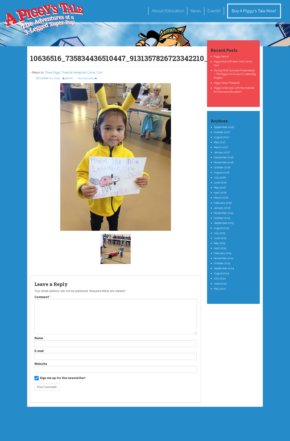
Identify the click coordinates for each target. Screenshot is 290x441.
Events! (214, 11)
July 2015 (219, 233)
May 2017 (219, 142)
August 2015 (221, 228)
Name (38, 338)
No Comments (87, 78)
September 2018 (224, 127)
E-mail (39, 351)
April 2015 (220, 248)
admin (69, 78)
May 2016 (220, 187)
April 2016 (220, 192)
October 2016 (222, 167)
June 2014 (220, 283)
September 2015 (224, 223)
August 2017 (221, 137)
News (196, 11)
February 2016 (223, 202)
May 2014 (220, 288)
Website (40, 363)
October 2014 (222, 263)
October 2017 (222, 132)
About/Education (168, 11)
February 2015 (222, 253)
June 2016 (220, 182)
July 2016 (220, 177)
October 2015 (222, 217)
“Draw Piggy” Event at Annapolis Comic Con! (74, 72)
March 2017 (221, 147)
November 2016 (224, 162)
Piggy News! (221, 56)
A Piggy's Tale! (44, 18)
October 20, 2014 (49, 78)
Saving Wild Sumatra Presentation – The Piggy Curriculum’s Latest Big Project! (235, 74)
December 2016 (224, 157)
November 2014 (223, 258)
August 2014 (221, 273)
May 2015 (219, 243)
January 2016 (222, 207)
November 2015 (223, 212)
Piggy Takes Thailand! (227, 82)
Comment (42, 297)
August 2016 (221, 172)
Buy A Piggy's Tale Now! (254, 11)
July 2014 (220, 278)
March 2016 (221, 197)
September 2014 (224, 268)
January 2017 (222, 152)
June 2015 (220, 238)
